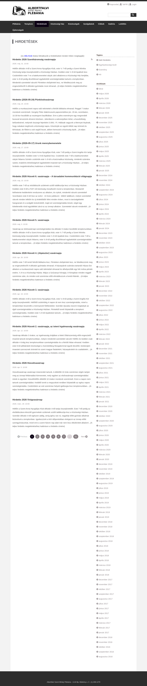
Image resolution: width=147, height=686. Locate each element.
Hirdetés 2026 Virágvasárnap (27, 399)
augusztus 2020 (106, 425)
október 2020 (104, 416)
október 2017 (104, 589)
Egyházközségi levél (107, 65)
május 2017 (104, 613)
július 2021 (103, 373)
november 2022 (105, 296)
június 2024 (104, 204)
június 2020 (104, 435)
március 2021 (105, 392)
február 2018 (104, 570)
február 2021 (104, 397)
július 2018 (103, 546)
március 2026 (105, 103)
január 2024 (104, 228)
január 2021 (104, 401)
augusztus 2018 (106, 541)
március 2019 (105, 507)
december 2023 (105, 233)
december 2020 (105, 406)
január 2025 (104, 170)
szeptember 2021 (106, 363)
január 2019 (104, 517)
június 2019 (104, 493)
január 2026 (104, 113)
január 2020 (104, 459)
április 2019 (104, 502)
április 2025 (104, 156)
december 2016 (105, 637)
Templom (28, 24)
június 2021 (104, 377)
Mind (101, 89)
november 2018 (105, 527)
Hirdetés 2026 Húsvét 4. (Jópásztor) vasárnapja (37, 253)
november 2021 (105, 353)
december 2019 (105, 464)
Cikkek (101, 24)
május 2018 (104, 555)
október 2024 (104, 185)
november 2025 (105, 122)
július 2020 (103, 430)
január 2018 (104, 575)
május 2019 (104, 498)
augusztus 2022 (106, 310)
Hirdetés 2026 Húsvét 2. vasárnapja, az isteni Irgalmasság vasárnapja (48, 326)
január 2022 (104, 344)
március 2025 (105, 161)
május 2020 (104, 440)
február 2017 (104, 628)
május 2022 (104, 324)
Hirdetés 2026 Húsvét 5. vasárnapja (30, 220)
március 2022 (105, 334)
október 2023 (104, 243)
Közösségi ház (57, 24)
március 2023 (105, 276)
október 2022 (104, 300)
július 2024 (103, 199)
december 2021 (105, 348)
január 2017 (104, 632)
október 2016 (104, 647)
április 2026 (104, 98)
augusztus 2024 (106, 195)
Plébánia (16, 24)
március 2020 (105, 450)
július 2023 (103, 257)
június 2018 (104, 551)
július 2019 (103, 488)
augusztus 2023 (106, 252)
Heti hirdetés (105, 60)
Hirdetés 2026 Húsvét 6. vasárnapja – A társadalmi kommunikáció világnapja (52, 176)
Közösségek (73, 24)
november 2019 (105, 469)
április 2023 (104, 271)
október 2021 (104, 358)
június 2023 (104, 262)
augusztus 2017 (106, 599)
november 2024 (105, 180)
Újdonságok (18, 30)
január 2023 (104, 286)
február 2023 (104, 281)
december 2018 (105, 522)
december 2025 (105, 118)
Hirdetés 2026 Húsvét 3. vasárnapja (30, 290)
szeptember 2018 (106, 536)
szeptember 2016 (106, 652)
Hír (100, 74)
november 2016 (105, 642)
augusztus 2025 (106, 137)
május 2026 (104, 93)
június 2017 (104, 608)
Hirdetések (42, 24)
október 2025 (104, 127)
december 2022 (105, 291)
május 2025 (104, 151)
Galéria (111, 24)
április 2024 (104, 214)
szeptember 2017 (106, 594)
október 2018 (104, 531)
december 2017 (105, 579)
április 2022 (104, 329)
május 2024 (104, 209)
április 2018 (104, 560)
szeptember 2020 (106, 421)
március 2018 (105, 565)
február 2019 (104, 512)
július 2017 (103, 604)
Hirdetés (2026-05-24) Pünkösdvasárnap (33, 99)
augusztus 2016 (106, 656)
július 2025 (103, 142)
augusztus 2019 (106, 483)
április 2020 (104, 445)
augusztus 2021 (106, 368)
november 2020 (105, 411)
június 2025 (104, 146)
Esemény (103, 70)
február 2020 (104, 454)
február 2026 (104, 108)
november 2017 (105, 584)
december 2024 (105, 175)
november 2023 (105, 238)
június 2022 (104, 320)
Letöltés (122, 24)
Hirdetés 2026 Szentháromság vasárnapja (34, 59)
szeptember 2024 (106, 190)
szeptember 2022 (106, 305)
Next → (84, 437)
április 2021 (104, 387)
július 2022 (103, 315)
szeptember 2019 (106, 478)
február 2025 (104, 166)
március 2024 (105, 219)
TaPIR (124, 4)
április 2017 (104, 618)
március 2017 (105, 623)
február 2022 (104, 339)
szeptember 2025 (106, 132)
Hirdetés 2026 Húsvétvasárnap (28, 363)
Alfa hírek (28, 56)
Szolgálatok (88, 24)
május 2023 (104, 267)
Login (132, 4)
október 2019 (104, 474)
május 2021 (104, 382)
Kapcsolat (114, 4)
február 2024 (104, 223)
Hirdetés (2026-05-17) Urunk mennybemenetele (36, 143)
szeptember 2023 (106, 247)
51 (76, 437)
